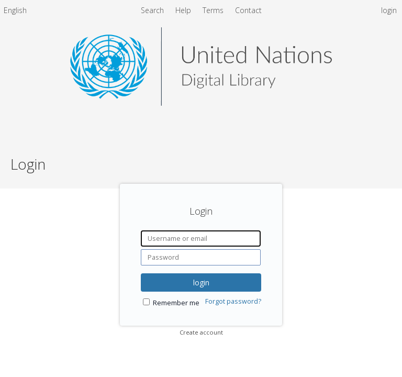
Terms (214, 10)
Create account (201, 332)
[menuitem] (15, 12)
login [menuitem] (389, 10)
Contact (248, 10)
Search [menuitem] (152, 10)
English (15, 10)
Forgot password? (233, 301)
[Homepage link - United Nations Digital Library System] (201, 103)
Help (184, 10)
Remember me (176, 302)
